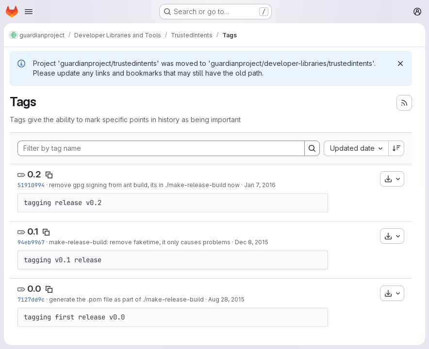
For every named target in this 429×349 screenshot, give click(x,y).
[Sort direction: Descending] (396, 148)
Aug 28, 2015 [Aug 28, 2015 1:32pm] (226, 299)
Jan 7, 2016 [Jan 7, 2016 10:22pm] (260, 185)
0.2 (34, 174)
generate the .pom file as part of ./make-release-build (126, 299)
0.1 (32, 231)
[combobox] (356, 148)
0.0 (34, 288)
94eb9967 (31, 242)
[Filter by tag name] (161, 148)
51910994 (31, 185)
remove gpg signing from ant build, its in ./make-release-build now (144, 185)
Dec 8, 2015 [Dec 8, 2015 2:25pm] (251, 242)
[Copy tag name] (49, 175)
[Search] (312, 148)
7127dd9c (31, 299)
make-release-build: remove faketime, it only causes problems (140, 242)
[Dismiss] (400, 63)
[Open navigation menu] (28, 11)
